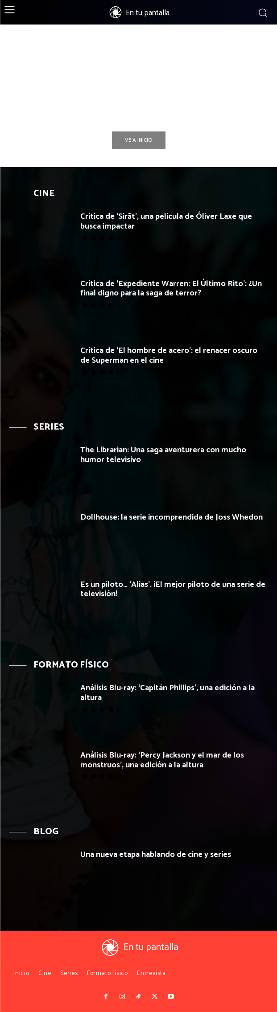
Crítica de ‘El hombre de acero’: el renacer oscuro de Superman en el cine (168, 355)
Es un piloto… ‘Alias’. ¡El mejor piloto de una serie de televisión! (172, 589)
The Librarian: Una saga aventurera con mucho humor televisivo (163, 455)
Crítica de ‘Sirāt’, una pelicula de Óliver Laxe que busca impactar (166, 221)
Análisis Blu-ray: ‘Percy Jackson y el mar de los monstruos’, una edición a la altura (162, 760)
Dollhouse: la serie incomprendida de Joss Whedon (171, 517)
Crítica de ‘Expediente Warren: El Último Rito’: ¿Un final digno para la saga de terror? (171, 288)
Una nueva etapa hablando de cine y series (155, 854)
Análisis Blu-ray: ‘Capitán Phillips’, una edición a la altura (167, 693)
